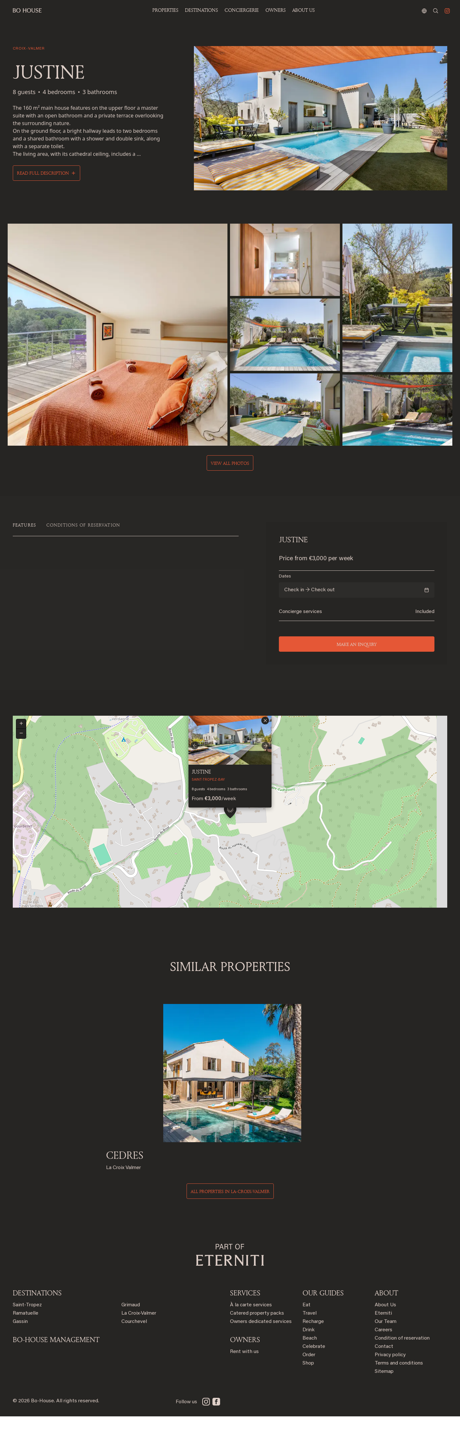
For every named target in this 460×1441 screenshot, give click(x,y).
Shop (308, 1387)
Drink (309, 1354)
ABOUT (386, 1317)
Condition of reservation (402, 1362)
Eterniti (383, 1338)
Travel (310, 1338)
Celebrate (314, 1371)
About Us (385, 1329)
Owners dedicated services (261, 1346)
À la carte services (251, 1329)
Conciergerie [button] (242, 10)
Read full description (43, 173)
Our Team (385, 1346)
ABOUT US (303, 10)
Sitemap (384, 1396)
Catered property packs (257, 1338)
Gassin (20, 1346)
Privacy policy (390, 1379)
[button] (230, 840)
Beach (310, 1362)
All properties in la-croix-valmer (230, 1216)
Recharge (313, 1346)
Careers (383, 1354)
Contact (384, 1371)
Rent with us (244, 1376)
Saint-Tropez (27, 1329)
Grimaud (130, 1329)
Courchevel (134, 1346)
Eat (306, 1329)
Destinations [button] (201, 10)
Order (309, 1379)
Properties (165, 10)
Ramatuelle (25, 1338)
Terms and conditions (399, 1387)
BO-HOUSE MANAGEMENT (56, 1364)
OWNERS (275, 10)
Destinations (37, 1317)
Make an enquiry (357, 644)
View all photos (230, 463)
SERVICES (245, 1317)
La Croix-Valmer (138, 1338)
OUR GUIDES (323, 1317)
